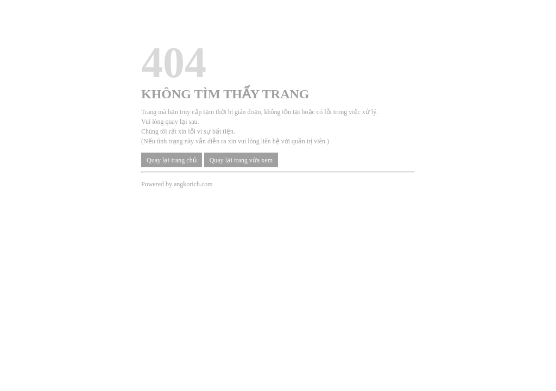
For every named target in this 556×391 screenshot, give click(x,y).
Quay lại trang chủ (172, 160)
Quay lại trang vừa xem (241, 160)
